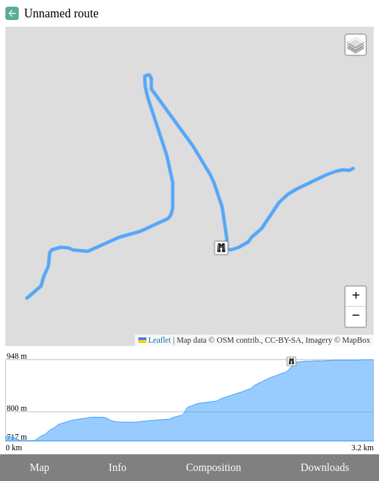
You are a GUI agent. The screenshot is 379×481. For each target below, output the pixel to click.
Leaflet (154, 340)
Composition (213, 467)
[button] (221, 248)
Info (118, 467)
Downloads (325, 467)
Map (39, 467)
